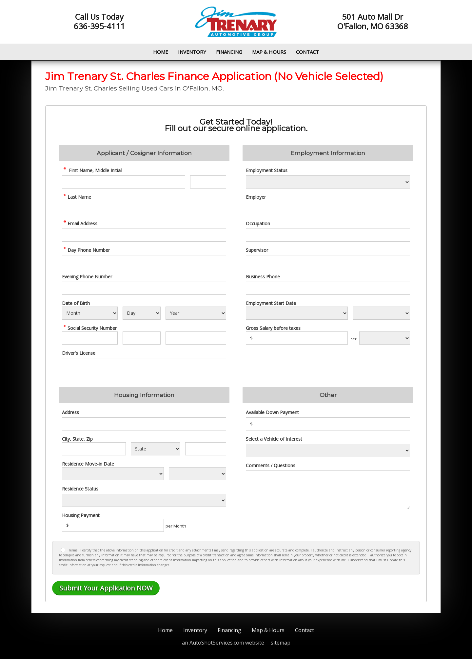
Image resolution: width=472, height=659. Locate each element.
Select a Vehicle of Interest (274, 439)
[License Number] (144, 364)
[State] (155, 448)
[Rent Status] (144, 500)
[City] (94, 448)
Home (160, 52)
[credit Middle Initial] (208, 182)
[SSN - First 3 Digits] (90, 338)
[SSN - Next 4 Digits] (196, 338)
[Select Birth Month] (90, 313)
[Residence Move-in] (113, 473)
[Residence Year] (197, 473)
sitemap (280, 642)
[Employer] (328, 208)
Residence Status (80, 489)
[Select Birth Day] (141, 313)
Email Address (79, 223)
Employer (256, 197)
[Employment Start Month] (297, 313)
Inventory (192, 52)
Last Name (76, 197)
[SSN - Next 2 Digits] (141, 338)
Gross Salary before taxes (273, 328)
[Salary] (297, 338)
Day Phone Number (86, 250)
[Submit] (106, 588)
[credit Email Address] (144, 235)
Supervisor (257, 250)
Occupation (258, 223)
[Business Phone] (328, 288)
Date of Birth (76, 303)
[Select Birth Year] (196, 313)
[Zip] (205, 448)
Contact (307, 52)
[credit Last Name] (144, 208)
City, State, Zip (77, 439)
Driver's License (78, 353)
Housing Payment (81, 515)
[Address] (144, 423)
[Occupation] (328, 235)
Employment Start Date (271, 303)
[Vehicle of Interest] (328, 450)
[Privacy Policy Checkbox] (63, 550)
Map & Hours (269, 52)
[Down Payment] (328, 423)
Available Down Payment (272, 412)
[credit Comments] (328, 489)
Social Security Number (89, 328)
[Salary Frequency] (384, 338)
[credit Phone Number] (144, 261)
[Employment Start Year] (381, 313)
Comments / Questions (270, 465)
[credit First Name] (123, 182)
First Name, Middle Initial (92, 170)
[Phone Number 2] (144, 288)
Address (70, 412)
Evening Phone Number (87, 276)
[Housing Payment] (113, 525)
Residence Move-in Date (88, 464)
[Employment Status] (328, 182)
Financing (229, 52)
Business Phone (263, 276)
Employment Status (266, 170)
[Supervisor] (328, 261)
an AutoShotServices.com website (223, 642)
